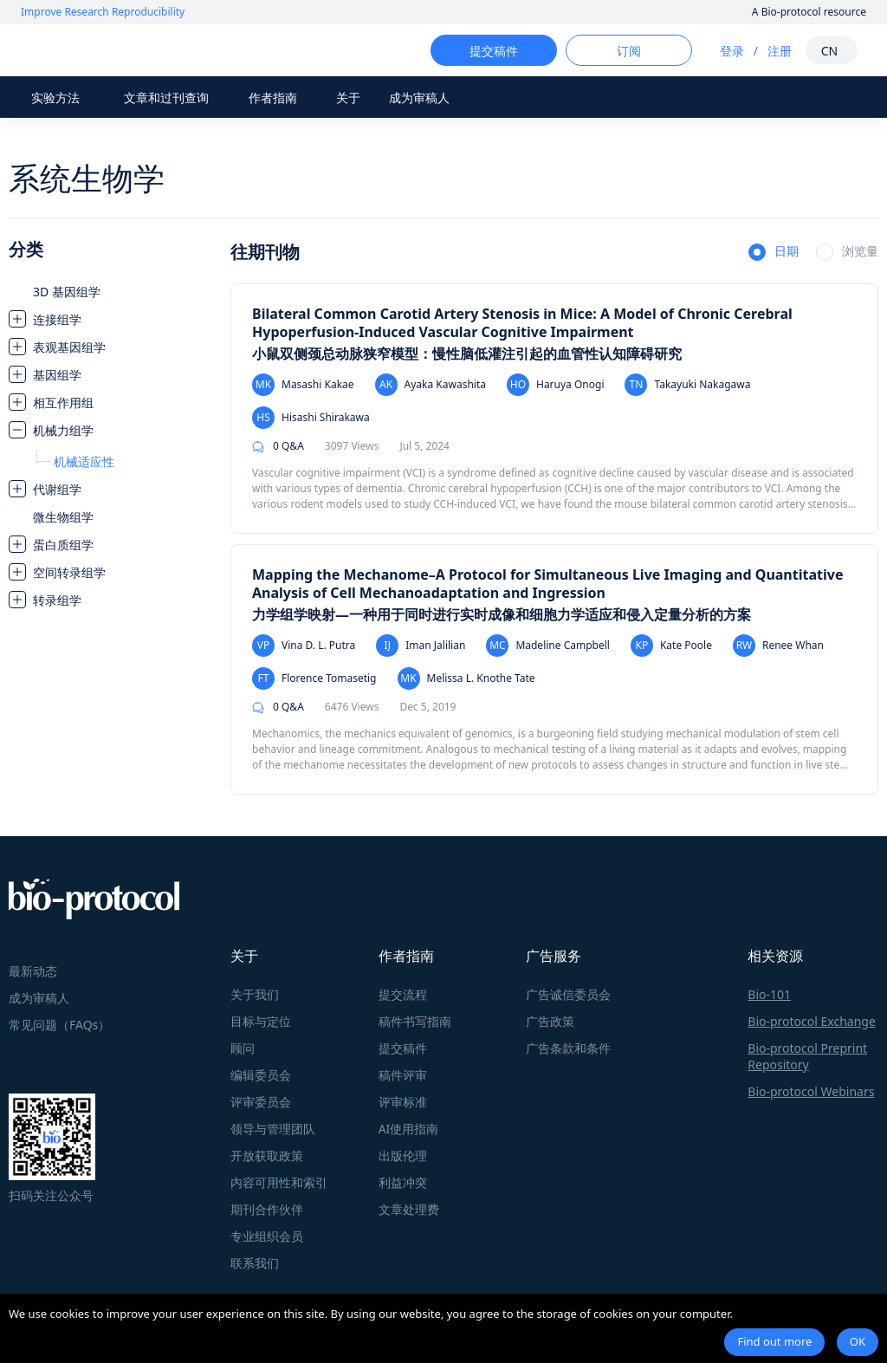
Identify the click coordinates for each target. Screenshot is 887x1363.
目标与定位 (260, 1021)
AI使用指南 (409, 1128)
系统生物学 (87, 178)
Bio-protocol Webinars (811, 1091)
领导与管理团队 (272, 1128)
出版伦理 (403, 1155)
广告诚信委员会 (568, 994)
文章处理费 (409, 1209)
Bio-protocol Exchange (812, 1021)
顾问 (242, 1048)
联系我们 (254, 1263)
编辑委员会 (260, 1075)
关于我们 (254, 994)
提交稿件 (403, 1048)
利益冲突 (403, 1182)
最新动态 (33, 971)
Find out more (774, 1341)
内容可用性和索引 (278, 1182)
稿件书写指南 (415, 1021)
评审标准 (403, 1102)
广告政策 (550, 1021)
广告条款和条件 (568, 1048)
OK (857, 1341)
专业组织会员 (266, 1236)
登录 (716, 50)
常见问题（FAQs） (59, 1024)
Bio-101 (769, 994)
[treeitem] (111, 291)
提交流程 (403, 994)
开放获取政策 (266, 1155)
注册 (764, 50)
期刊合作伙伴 (266, 1209)
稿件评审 (403, 1075)
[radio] (773, 253)
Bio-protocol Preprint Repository (807, 1056)
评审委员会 (260, 1102)
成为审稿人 (419, 97)
